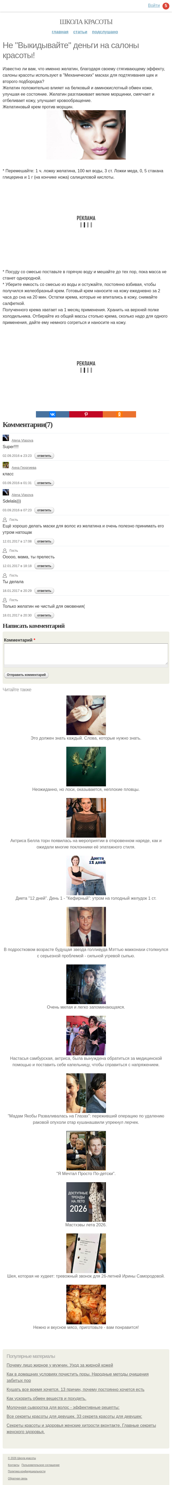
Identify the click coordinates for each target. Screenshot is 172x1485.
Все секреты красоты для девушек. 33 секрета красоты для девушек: (74, 1416)
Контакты (13, 1465)
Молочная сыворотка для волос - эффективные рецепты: (63, 1407)
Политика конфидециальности (26, 1471)
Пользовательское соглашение (41, 1465)
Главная (60, 32)
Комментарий (19, 640)
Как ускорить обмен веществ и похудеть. (46, 1398)
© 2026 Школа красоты (22, 1458)
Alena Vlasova (18, 440)
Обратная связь (17, 1478)
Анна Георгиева (19, 468)
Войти (154, 5)
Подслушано (105, 32)
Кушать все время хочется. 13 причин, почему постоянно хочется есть (76, 1389)
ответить (44, 456)
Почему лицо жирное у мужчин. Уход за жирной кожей (60, 1365)
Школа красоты (86, 22)
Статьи (80, 32)
